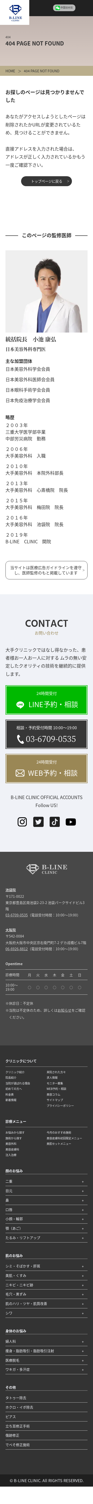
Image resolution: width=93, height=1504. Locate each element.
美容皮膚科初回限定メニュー (64, 1138)
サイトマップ (55, 1100)
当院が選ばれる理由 (17, 1083)
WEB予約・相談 (56, 1089)
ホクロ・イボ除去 (19, 1407)
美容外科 (10, 1144)
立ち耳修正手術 (17, 1425)
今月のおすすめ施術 (59, 1132)
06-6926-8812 (16, 948)
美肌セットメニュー (59, 1144)
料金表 (9, 1094)
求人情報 (52, 1077)
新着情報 (10, 1100)
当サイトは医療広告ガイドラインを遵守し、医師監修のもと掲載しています (46, 570)
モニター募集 (55, 1083)
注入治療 (10, 1155)
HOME (10, 70)
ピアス (10, 1416)
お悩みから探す (15, 1132)
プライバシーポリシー (60, 1106)
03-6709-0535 (16, 914)
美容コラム (53, 1094)
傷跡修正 (12, 1435)
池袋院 (10, 889)
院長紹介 (10, 1077)
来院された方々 (56, 1072)
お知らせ (64, 1010)
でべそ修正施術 (17, 1444)
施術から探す (13, 1138)
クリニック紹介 (15, 1072)
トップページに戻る (46, 181)
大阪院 (10, 929)
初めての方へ (13, 1089)
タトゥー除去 (15, 1397)
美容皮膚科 (12, 1149)
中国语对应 (67, 7)
